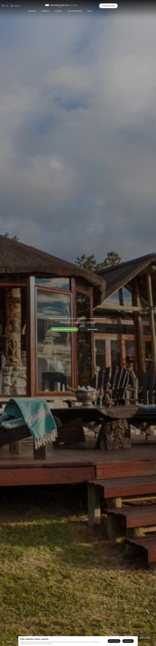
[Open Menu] (5, 6)
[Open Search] (15, 6)
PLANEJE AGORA (144, 6)
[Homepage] (3, 642)
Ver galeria (93, 329)
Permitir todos (114, 641)
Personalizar (128, 641)
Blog (108, 11)
